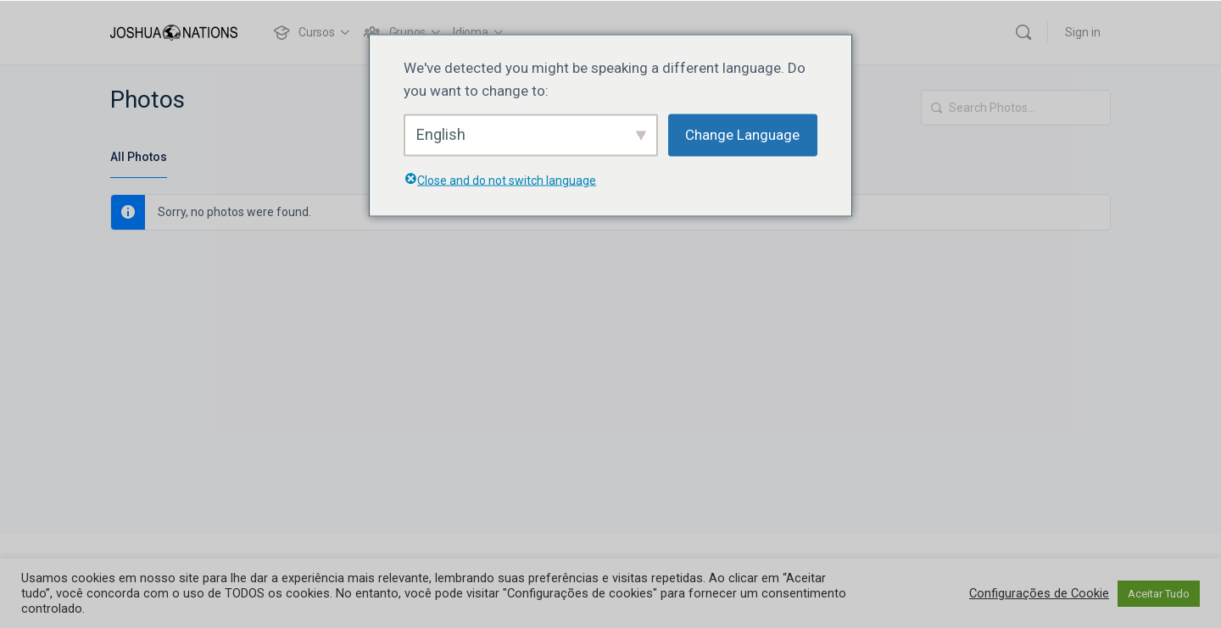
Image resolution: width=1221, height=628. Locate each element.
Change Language (742, 134)
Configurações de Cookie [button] (1039, 593)
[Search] (1023, 32)
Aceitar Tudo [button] (1159, 593)
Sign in (1083, 32)
